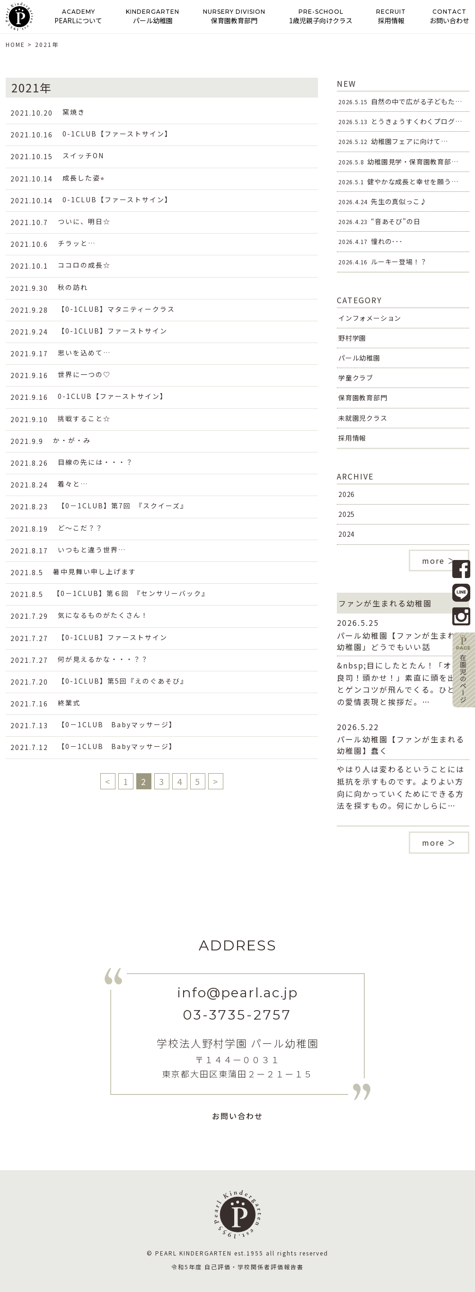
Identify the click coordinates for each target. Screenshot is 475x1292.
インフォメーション (369, 318)
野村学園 (352, 338)
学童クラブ (355, 377)
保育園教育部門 (362, 397)
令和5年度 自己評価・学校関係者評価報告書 (237, 1267)
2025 (346, 514)
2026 (346, 494)
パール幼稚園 (359, 357)
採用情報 (352, 438)
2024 (346, 534)
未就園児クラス (362, 418)
